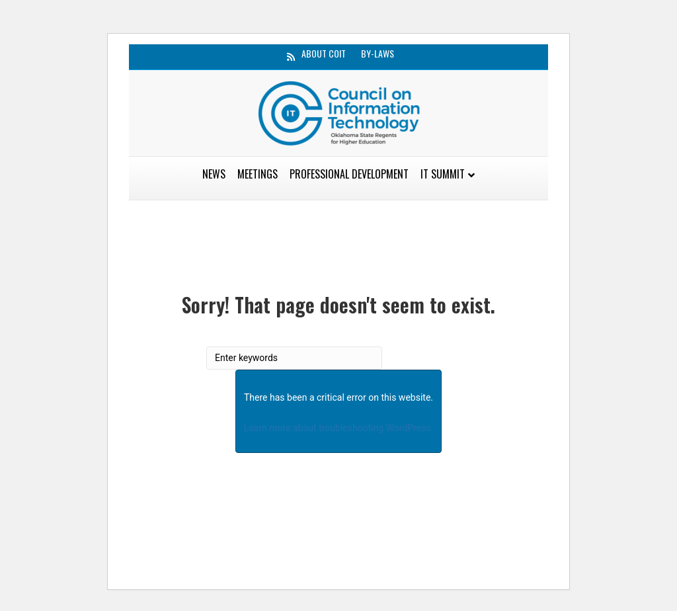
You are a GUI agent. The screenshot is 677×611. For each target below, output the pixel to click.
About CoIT (323, 54)
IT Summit (442, 174)
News (213, 174)
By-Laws (377, 54)
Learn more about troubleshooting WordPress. (339, 428)
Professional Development (349, 174)
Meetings (257, 174)
